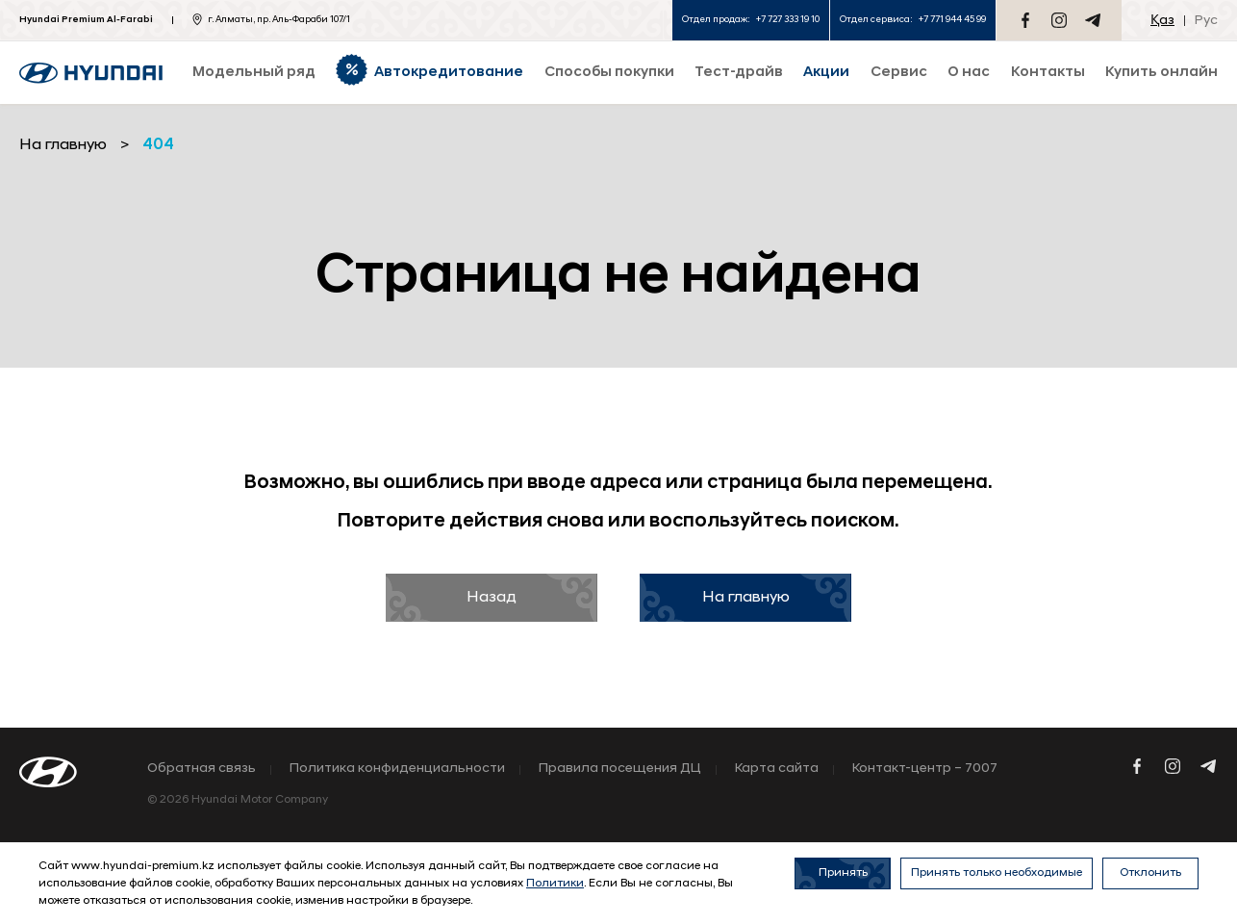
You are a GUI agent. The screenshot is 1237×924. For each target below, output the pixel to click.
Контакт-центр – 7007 (924, 769)
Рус (1206, 20)
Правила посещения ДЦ (620, 769)
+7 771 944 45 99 (952, 19)
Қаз (1162, 20)
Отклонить (1150, 873)
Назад (492, 597)
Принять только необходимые (996, 873)
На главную (746, 597)
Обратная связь (201, 769)
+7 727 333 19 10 (788, 19)
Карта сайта (777, 769)
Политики (555, 883)
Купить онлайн (1161, 72)
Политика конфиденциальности (397, 769)
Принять (843, 873)
